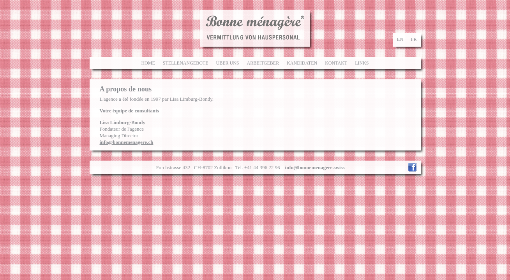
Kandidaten (302, 63)
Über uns (227, 63)
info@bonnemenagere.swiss (315, 167)
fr (414, 39)
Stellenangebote (185, 63)
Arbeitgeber (263, 63)
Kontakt (336, 63)
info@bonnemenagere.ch (127, 142)
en (400, 39)
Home (148, 63)
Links (362, 63)
